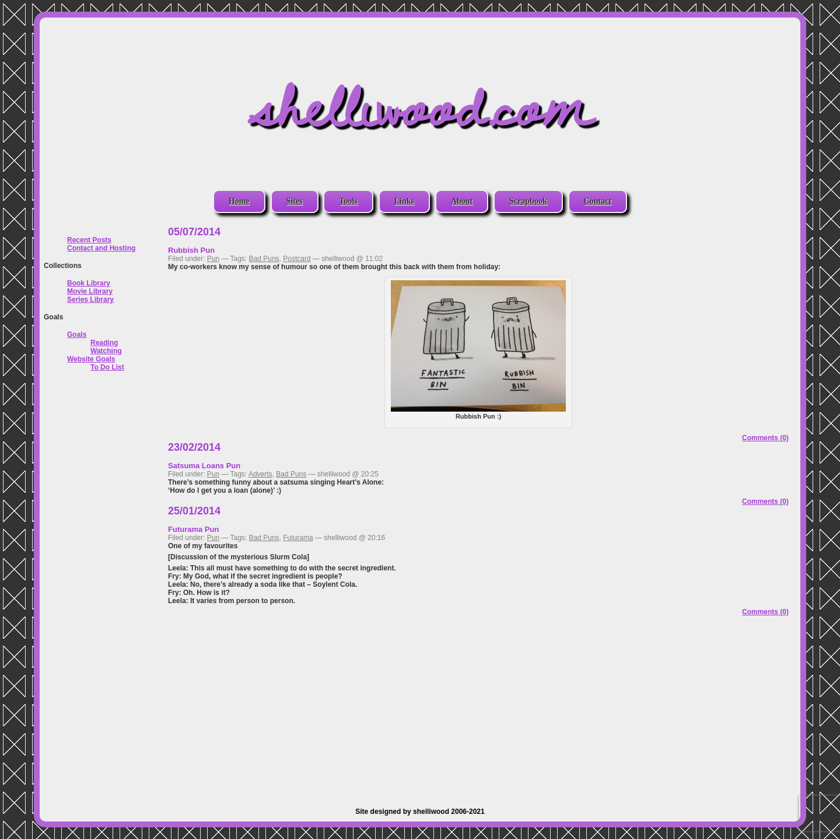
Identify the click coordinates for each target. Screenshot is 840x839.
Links (404, 201)
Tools (348, 201)
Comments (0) (765, 438)
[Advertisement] (478, 708)
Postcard (296, 259)
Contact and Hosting (101, 248)
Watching (106, 351)
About (462, 201)
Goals (76, 334)
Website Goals (91, 359)
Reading (104, 343)
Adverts (260, 474)
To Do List (107, 367)
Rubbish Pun (191, 250)
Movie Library (90, 291)
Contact (597, 201)
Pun (213, 259)
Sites (294, 201)
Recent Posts (89, 240)
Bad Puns (264, 259)
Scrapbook (528, 201)
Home (239, 201)
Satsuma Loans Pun (204, 465)
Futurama (298, 538)
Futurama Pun (193, 529)
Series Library (90, 299)
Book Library (88, 283)
